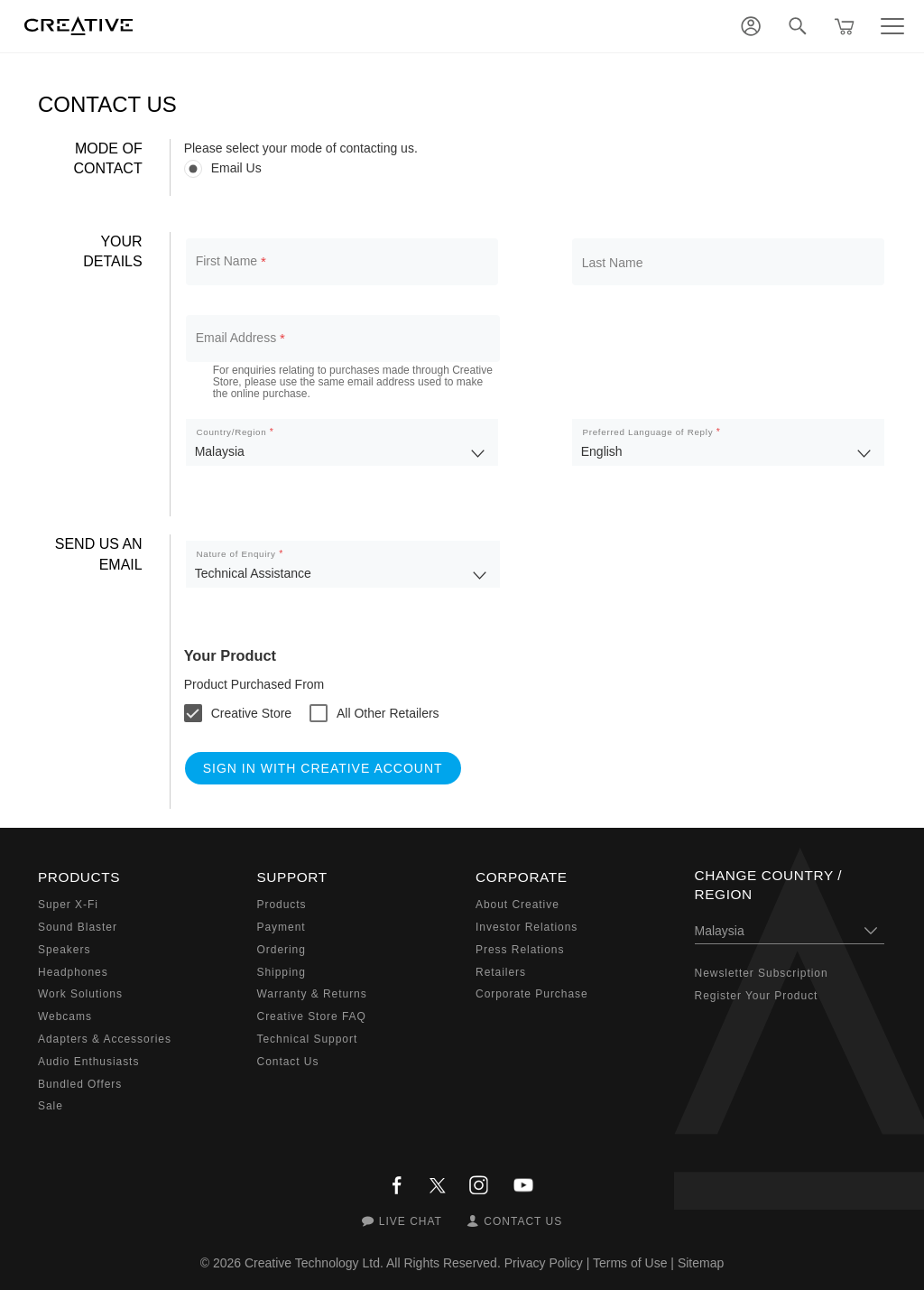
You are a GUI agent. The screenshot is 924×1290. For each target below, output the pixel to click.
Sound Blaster (77, 927)
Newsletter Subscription (761, 973)
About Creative (517, 904)
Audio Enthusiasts (88, 1061)
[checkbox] (237, 713)
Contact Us (288, 1061)
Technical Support (307, 1039)
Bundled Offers (80, 1084)
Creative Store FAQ (311, 1016)
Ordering (281, 949)
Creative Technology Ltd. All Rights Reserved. (373, 1263)
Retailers (501, 972)
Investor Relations (527, 927)
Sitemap (701, 1263)
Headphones (73, 972)
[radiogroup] (535, 168)
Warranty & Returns (312, 994)
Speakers (64, 949)
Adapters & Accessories (104, 1039)
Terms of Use (630, 1263)
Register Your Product (756, 995)
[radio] (535, 168)
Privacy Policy (543, 1263)
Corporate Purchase (532, 994)
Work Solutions (80, 994)
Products (282, 904)
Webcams (65, 1016)
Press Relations (520, 949)
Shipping (281, 972)
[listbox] (342, 442)
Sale (50, 1106)
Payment (281, 927)
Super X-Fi (68, 904)
